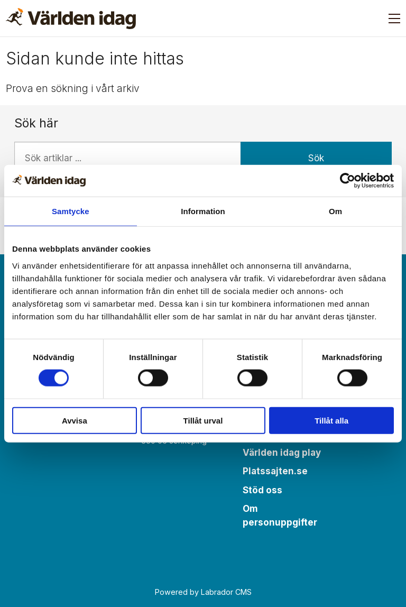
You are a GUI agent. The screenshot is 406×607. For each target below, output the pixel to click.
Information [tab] (203, 211)
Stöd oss (262, 490)
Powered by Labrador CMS (203, 591)
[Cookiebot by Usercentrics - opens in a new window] (347, 181)
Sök (316, 158)
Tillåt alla (331, 420)
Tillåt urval (203, 420)
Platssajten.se (275, 471)
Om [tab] (335, 211)
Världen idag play (282, 452)
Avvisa (74, 420)
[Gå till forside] (71, 18)
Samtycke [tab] (70, 211)
